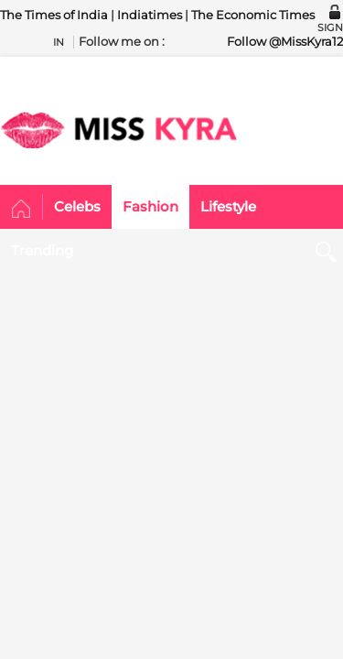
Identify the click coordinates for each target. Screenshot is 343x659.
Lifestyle (228, 206)
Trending (42, 250)
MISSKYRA (119, 130)
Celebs (77, 206)
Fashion (150, 206)
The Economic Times (253, 14)
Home (21, 209)
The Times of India (54, 14)
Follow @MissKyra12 (285, 41)
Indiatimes (149, 14)
